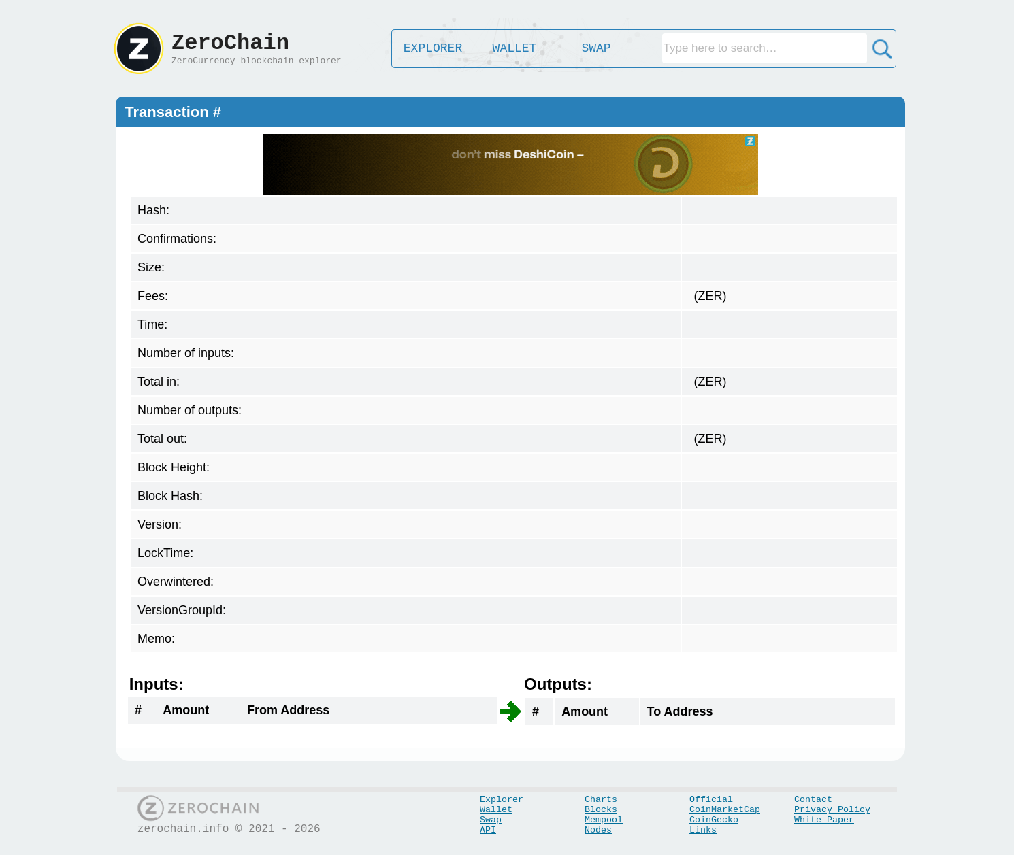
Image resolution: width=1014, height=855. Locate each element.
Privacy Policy (832, 810)
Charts (601, 799)
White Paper (824, 820)
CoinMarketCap (724, 810)
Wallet (496, 810)
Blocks (601, 810)
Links (703, 830)
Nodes (598, 830)
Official (711, 799)
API (488, 830)
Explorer (501, 799)
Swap (491, 820)
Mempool (604, 820)
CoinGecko (713, 820)
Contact (813, 799)
